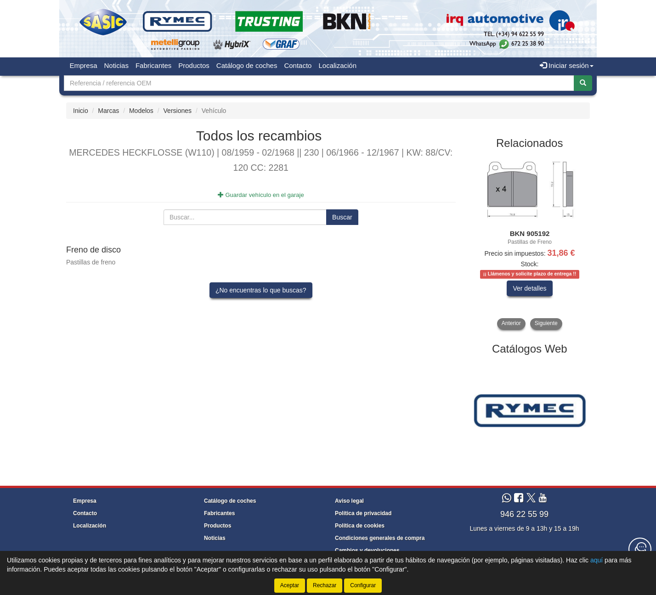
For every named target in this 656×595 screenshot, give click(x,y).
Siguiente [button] (546, 323)
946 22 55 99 (524, 514)
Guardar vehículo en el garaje (261, 194)
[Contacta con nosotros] (639, 549)
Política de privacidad (363, 513)
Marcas (108, 110)
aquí (596, 560)
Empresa (83, 65)
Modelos (141, 110)
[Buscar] (583, 83)
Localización (337, 65)
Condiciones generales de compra (379, 538)
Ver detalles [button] (529, 288)
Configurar (363, 585)
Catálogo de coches (246, 65)
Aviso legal (349, 501)
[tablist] (529, 242)
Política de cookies (360, 525)
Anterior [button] (511, 323)
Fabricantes (153, 65)
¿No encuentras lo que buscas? (260, 290)
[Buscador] (319, 83)
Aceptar (289, 585)
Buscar (342, 217)
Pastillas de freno (90, 262)
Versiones (178, 110)
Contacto (297, 65)
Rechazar (324, 585)
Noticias (116, 65)
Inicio (80, 110)
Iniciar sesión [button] (567, 65)
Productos (193, 65)
